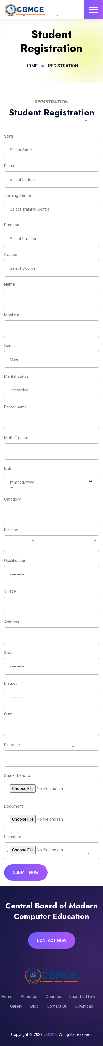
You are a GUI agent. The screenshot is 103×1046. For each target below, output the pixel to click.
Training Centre (17, 195)
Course (10, 254)
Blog (34, 1006)
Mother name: (16, 437)
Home (31, 67)
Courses (53, 996)
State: (9, 652)
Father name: (16, 407)
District (10, 165)
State (9, 136)
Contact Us (57, 1006)
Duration (11, 225)
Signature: (13, 836)
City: (8, 714)
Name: (10, 284)
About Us (29, 996)
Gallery (16, 1006)
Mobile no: (13, 314)
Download (84, 1006)
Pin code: (12, 744)
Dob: (8, 468)
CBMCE (50, 1034)
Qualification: (15, 560)
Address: (12, 621)
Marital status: (17, 376)
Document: (14, 806)
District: (11, 683)
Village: (10, 591)
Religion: (11, 529)
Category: (12, 499)
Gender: (11, 345)
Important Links (83, 996)
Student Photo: (17, 775)
